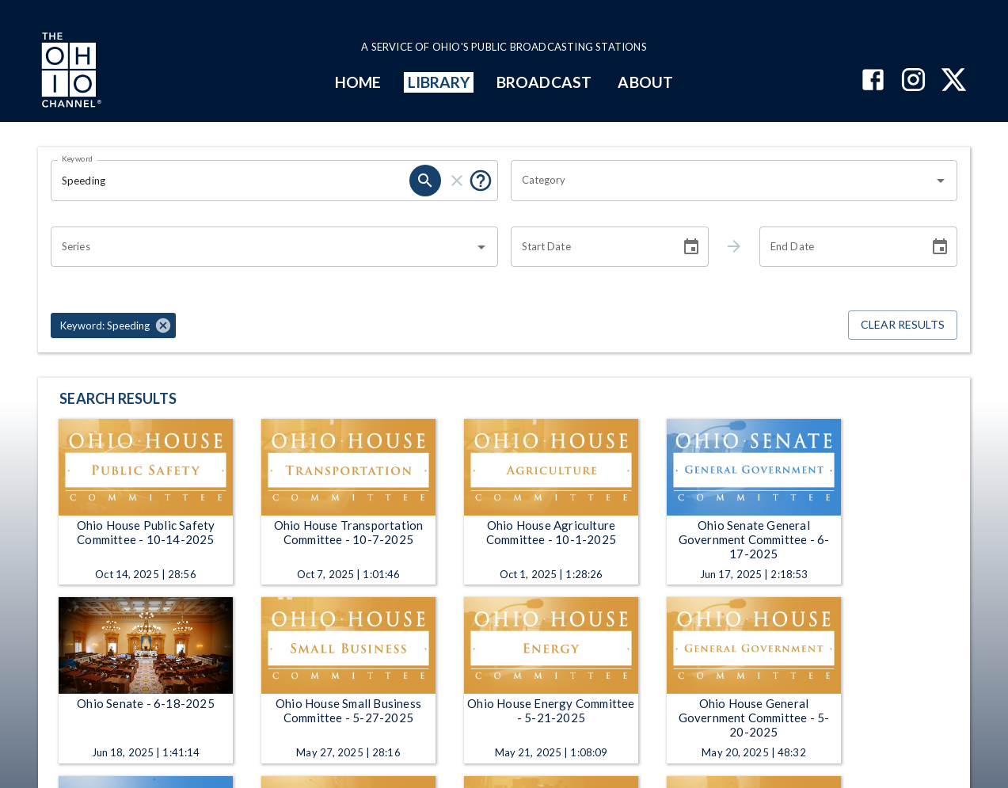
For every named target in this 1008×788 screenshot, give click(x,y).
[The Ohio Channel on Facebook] (873, 81)
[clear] (457, 180)
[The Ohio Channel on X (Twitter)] (954, 81)
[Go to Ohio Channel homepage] (69, 72)
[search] (425, 180)
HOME (358, 82)
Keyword (77, 158)
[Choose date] (691, 247)
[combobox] (722, 180)
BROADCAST (543, 82)
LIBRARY (439, 82)
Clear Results (903, 325)
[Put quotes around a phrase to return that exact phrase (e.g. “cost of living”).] (480, 180)
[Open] (941, 180)
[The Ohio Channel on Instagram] (913, 81)
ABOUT (645, 82)
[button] (113, 325)
